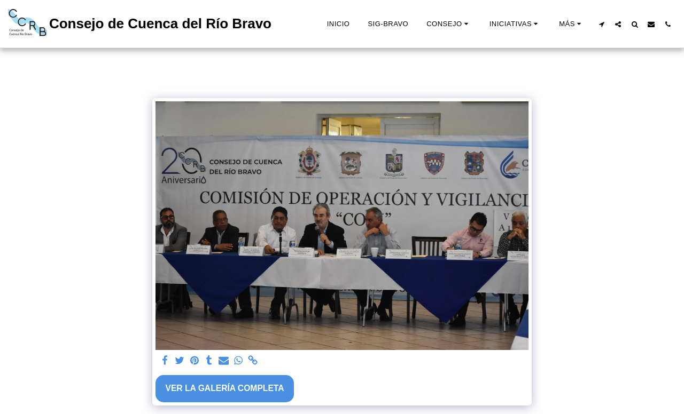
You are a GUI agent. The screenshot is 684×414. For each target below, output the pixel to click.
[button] (448, 24)
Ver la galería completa (224, 388)
